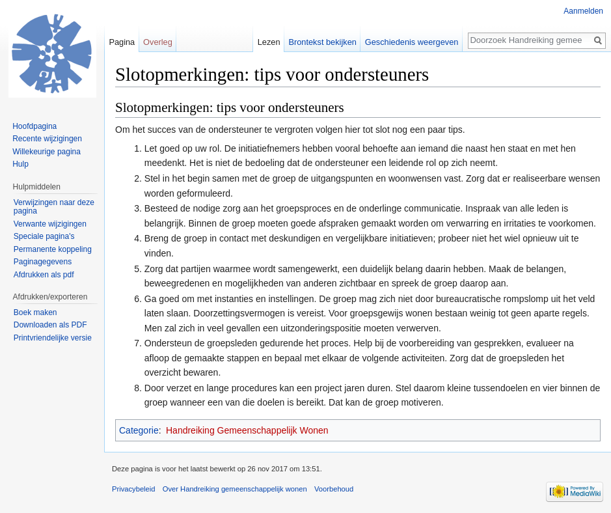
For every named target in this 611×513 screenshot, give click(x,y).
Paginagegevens (43, 261)
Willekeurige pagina (46, 151)
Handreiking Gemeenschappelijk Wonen (247, 430)
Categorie (139, 430)
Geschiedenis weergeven (412, 42)
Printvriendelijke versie (53, 337)
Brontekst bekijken (322, 42)
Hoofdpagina (34, 126)
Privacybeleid (134, 489)
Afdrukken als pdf (44, 274)
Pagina (122, 42)
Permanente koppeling (53, 249)
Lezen (269, 42)
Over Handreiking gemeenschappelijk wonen (235, 489)
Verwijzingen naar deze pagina (54, 207)
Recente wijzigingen (47, 138)
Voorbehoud (333, 489)
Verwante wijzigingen (50, 224)
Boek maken (35, 312)
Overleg (157, 42)
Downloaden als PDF (50, 324)
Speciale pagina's (44, 236)
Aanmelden (583, 11)
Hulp (20, 164)
